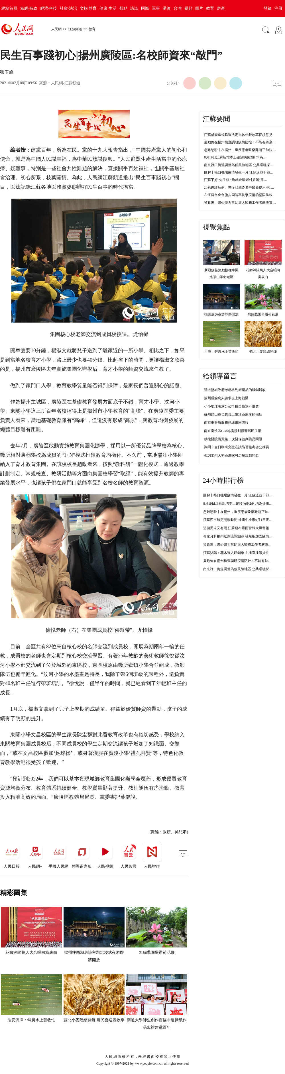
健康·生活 (108, 8)
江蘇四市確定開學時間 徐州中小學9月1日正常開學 (241, 520)
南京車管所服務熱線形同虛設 (226, 423)
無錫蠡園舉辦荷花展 (157, 952)
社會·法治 (68, 8)
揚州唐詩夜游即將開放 (221, 314)
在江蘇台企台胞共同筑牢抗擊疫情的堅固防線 (238, 195)
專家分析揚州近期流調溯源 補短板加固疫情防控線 (241, 536)
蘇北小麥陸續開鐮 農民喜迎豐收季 (94, 1020)
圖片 (199, 8)
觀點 (123, 8)
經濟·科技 (48, 8)
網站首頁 (9, 8)
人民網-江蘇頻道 (65, 83)
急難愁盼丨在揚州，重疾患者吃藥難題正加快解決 (240, 512)
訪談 (134, 8)
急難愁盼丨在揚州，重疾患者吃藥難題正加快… (240, 150)
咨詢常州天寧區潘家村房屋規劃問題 (231, 455)
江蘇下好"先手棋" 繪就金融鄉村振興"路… (235, 180)
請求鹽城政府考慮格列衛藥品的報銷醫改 (235, 390)
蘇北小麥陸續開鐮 (263, 352)
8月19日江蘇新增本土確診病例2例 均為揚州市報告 (241, 504)
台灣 (178, 8)
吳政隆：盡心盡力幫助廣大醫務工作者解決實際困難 (242, 545)
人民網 (56, 29)
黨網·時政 (28, 8)
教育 (210, 8)
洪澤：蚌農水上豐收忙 (221, 352)
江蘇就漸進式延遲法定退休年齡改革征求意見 (238, 135)
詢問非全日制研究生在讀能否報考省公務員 (236, 447)
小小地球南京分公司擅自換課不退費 (231, 406)
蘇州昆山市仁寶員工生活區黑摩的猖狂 (233, 414)
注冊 (278, 8)
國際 (145, 8)
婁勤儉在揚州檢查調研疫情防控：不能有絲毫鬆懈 (240, 561)
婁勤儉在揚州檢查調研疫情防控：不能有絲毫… (240, 142)
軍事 (156, 8)
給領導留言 (220, 376)
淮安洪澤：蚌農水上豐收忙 (31, 1020)
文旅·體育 (88, 8)
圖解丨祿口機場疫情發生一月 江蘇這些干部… (238, 172)
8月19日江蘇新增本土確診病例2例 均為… (235, 157)
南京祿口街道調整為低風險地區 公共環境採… (238, 165)
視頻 (188, 8)
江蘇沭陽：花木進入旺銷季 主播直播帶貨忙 (236, 553)
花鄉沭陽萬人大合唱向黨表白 (31, 952)
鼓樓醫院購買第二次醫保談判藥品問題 (233, 439)
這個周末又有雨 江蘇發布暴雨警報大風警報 (236, 528)
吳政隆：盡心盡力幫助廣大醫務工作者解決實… (240, 203)
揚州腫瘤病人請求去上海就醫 (226, 398)
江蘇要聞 (216, 119)
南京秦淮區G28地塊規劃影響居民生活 (232, 431)
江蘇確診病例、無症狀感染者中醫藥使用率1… (239, 187)
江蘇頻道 (75, 29)
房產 (221, 8)
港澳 (167, 8)
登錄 (268, 8)
